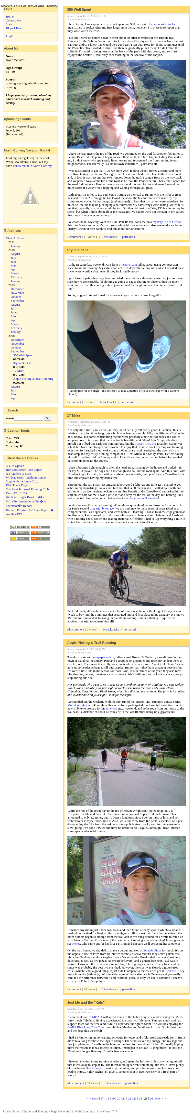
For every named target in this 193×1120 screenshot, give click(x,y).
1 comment (74, 237)
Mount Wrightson (78, 705)
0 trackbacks (110, 237)
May (14, 265)
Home (10, 16)
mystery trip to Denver (167, 222)
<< (88, 1098)
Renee (76, 943)
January (16, 246)
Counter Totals (17, 430)
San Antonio (94, 1068)
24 (140, 1098)
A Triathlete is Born (18, 473)
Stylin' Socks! (22, 363)
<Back (94, 1098)
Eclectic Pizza (152, 950)
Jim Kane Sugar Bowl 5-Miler (25, 497)
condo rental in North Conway (32, 166)
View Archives (15, 238)
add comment (76, 629)
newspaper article (103, 657)
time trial (112, 708)
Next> (159, 1098)
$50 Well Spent (23, 355)
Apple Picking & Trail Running (33, 378)
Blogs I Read (14, 28)
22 (129, 1098)
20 (118, 1098)
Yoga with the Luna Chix (22, 481)
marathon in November (143, 498)
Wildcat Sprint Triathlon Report (26, 477)
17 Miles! (19, 371)
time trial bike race (102, 508)
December (17, 289)
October (16, 297)
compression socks (163, 24)
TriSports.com (128, 264)
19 (113, 1098)
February (16, 277)
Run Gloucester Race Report (24, 469)
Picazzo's (170, 971)
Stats (9, 24)
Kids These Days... (18, 485)
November (17, 293)
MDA (95, 1017)
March (15, 273)
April (14, 269)
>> (166, 1098)
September (17, 300)
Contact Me (13, 20)
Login (9, 36)
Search (11, 410)
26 (151, 1098)
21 (124, 1098)
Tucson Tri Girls (145, 443)
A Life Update (15, 466)
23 (135, 1098)
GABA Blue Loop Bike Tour (85, 1027)
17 (102, 1098)
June (14, 261)
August (15, 254)
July (13, 258)
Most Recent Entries (21, 458)
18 (107, 1098)
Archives (12, 230)
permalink (128, 237)
